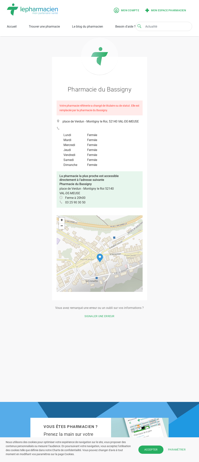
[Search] (139, 26)
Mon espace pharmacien (165, 10)
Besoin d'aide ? (125, 26)
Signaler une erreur (99, 316)
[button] (100, 258)
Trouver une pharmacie (44, 26)
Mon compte (126, 10)
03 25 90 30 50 (75, 202)
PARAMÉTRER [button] (177, 449)
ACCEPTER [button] (151, 449)
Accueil (12, 26)
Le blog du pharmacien (87, 26)
